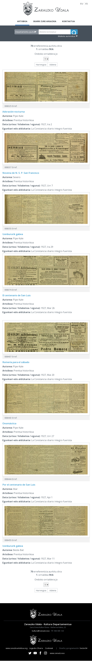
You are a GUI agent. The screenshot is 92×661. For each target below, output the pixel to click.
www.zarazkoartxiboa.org (16, 648)
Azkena (52, 64)
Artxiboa (20, 21)
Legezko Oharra (36, 648)
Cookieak (49, 648)
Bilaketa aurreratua (66, 36)
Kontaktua (70, 21)
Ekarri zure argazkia (44, 21)
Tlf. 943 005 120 (57, 631)
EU (81, 3)
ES (86, 3)
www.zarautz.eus (57, 653)
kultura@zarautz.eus (41, 631)
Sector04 (83, 648)
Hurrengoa (41, 64)
